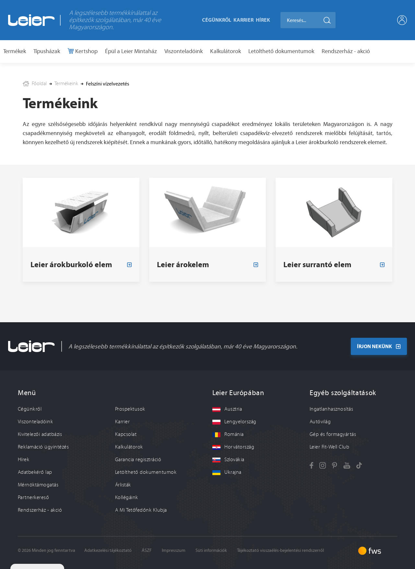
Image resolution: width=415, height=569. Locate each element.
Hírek (263, 20)
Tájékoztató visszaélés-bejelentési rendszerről (280, 550)
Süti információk (211, 550)
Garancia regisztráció (138, 459)
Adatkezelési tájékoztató (108, 550)
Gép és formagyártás (333, 434)
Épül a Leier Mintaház (131, 51)
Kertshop (86, 51)
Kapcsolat (125, 434)
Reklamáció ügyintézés (43, 447)
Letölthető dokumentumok (281, 51)
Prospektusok (130, 409)
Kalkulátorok (225, 51)
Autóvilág (320, 422)
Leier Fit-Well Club (329, 447)
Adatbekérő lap (35, 472)
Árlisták (123, 485)
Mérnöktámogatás (38, 485)
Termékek (14, 51)
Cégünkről (216, 20)
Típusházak (46, 51)
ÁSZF (147, 550)
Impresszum (173, 550)
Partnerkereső (33, 497)
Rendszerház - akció (346, 51)
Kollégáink (126, 497)
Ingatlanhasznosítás (331, 409)
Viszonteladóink (183, 51)
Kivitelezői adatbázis (40, 434)
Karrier (243, 20)
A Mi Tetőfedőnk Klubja (141, 510)
